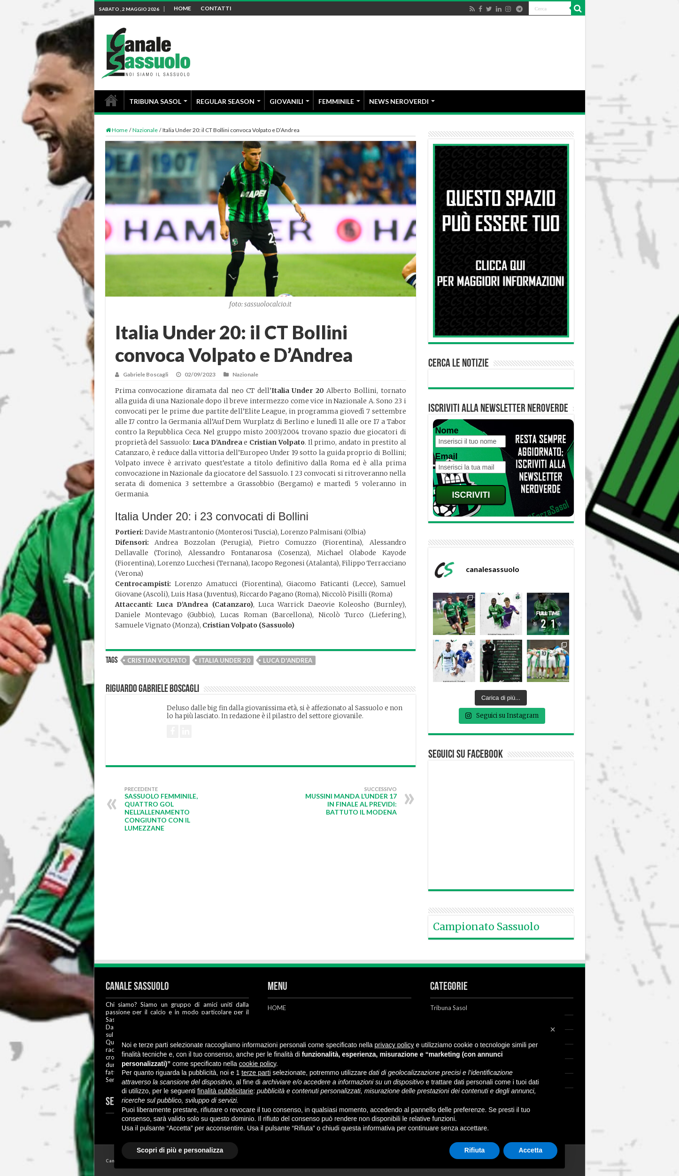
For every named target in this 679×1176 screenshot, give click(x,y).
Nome (447, 430)
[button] (552, 1029)
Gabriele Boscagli (145, 374)
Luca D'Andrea (287, 660)
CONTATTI (216, 8)
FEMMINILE (336, 101)
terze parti (255, 1072)
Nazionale (145, 129)
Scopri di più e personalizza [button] (180, 1150)
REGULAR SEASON (225, 101)
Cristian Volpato (156, 660)
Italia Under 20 (224, 660)
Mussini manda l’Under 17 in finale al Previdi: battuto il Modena (349, 801)
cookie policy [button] (257, 1063)
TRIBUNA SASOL (155, 101)
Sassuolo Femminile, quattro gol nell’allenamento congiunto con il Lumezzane (172, 809)
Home (117, 129)
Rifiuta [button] (474, 1150)
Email (446, 456)
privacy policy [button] (394, 1045)
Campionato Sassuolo (486, 926)
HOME (182, 8)
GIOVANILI (286, 101)
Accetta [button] (530, 1150)
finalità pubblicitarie (225, 1091)
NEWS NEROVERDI (399, 101)
